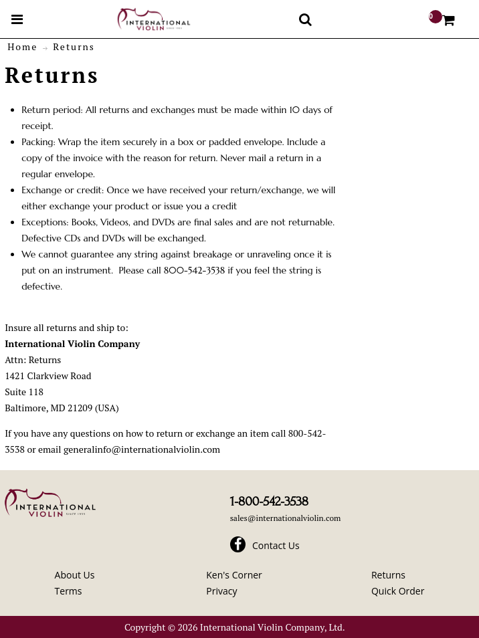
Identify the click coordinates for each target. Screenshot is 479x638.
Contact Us (276, 545)
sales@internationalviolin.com (285, 518)
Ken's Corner (234, 574)
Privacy (221, 590)
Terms (68, 590)
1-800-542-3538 (269, 501)
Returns (388, 574)
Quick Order (397, 590)
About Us (75, 574)
